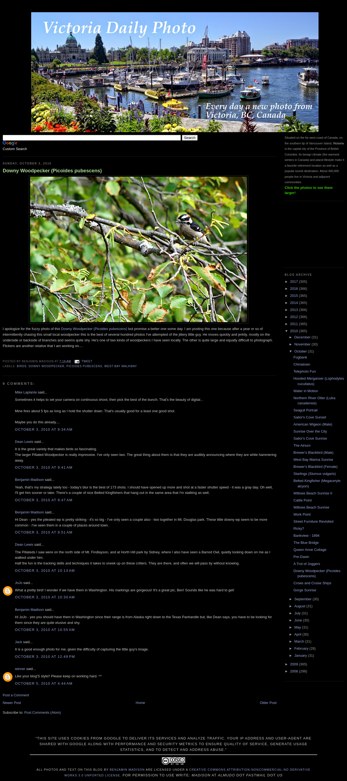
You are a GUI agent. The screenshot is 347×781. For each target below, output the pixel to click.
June (298, 620)
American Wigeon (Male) (312, 424)
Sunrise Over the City (310, 431)
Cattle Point (302, 500)
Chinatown (301, 364)
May (298, 627)
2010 (294, 331)
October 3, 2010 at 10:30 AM (45, 597)
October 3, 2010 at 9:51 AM (44, 532)
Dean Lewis (24, 442)
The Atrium (301, 445)
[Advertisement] (312, 234)
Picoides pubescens (84, 366)
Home (140, 703)
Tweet (87, 361)
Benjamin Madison (29, 480)
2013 (294, 310)
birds (22, 366)
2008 (294, 671)
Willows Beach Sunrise (311, 507)
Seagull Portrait (305, 410)
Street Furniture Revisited (313, 521)
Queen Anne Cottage (309, 550)
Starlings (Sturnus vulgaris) (314, 474)
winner (20, 669)
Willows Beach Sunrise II (312, 493)
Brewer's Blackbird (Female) (315, 467)
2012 (294, 317)
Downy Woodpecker (47, 366)
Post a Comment (16, 695)
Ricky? (298, 528)
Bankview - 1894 (306, 536)
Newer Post (12, 703)
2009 (294, 664)
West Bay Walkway (120, 366)
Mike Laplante (26, 392)
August (300, 606)
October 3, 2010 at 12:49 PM (45, 657)
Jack (18, 642)
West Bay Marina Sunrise (313, 460)
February (302, 648)
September (303, 599)
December (303, 337)
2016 (294, 289)
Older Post (268, 703)
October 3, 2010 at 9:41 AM (44, 467)
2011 (294, 324)
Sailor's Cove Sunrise (310, 438)
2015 (294, 296)
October (301, 351)
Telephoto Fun (304, 371)
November (303, 344)
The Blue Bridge (306, 543)
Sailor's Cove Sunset (309, 417)
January (301, 655)
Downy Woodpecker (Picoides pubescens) (52, 170)
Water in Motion (305, 391)
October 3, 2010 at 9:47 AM (44, 500)
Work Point (301, 514)
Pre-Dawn (301, 557)
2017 (294, 282)
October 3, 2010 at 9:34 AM (44, 429)
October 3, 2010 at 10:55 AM (45, 630)
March (299, 641)
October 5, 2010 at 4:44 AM (44, 683)
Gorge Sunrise (304, 590)
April (298, 634)
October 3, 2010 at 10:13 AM (45, 571)
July (298, 613)
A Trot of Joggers (306, 564)
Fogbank (300, 357)
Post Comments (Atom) (42, 712)
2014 (294, 303)
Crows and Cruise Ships (312, 583)
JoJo (18, 583)
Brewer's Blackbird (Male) (313, 452)
